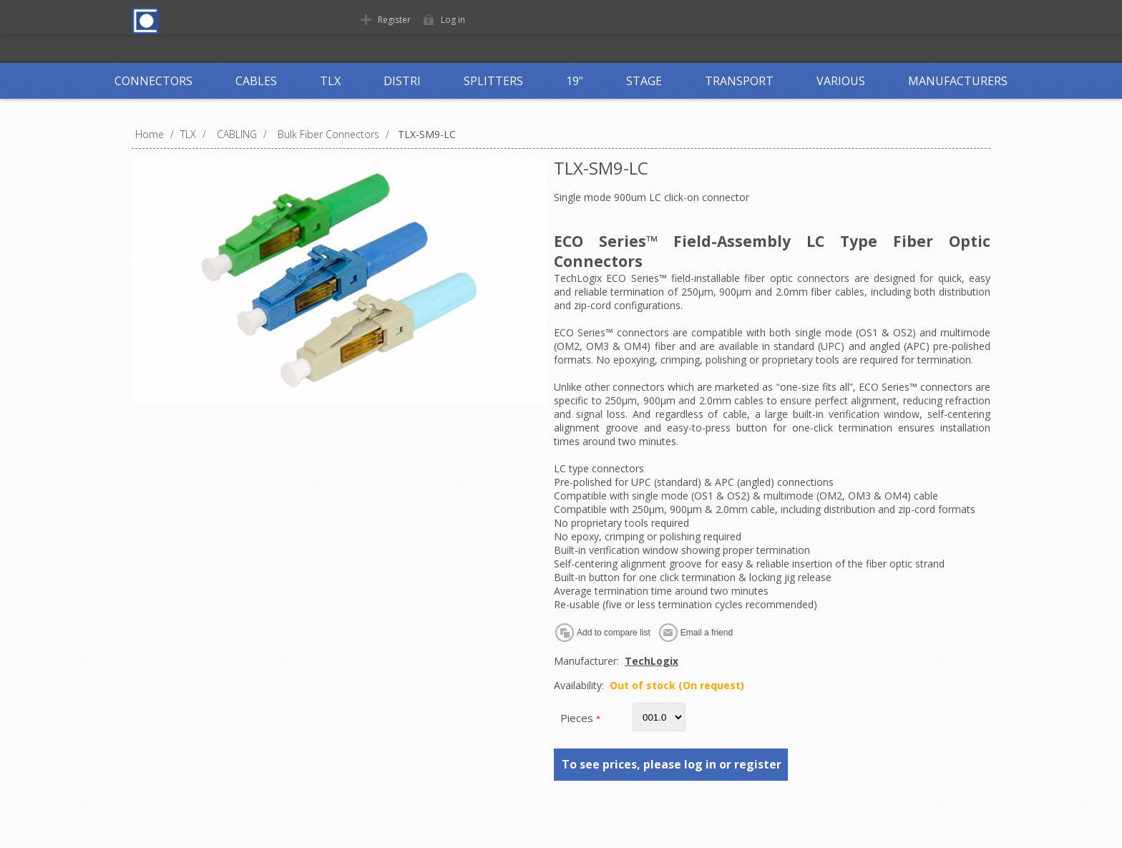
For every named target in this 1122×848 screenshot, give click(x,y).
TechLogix (651, 661)
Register (394, 20)
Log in (453, 20)
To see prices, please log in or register (671, 764)
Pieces (578, 718)
